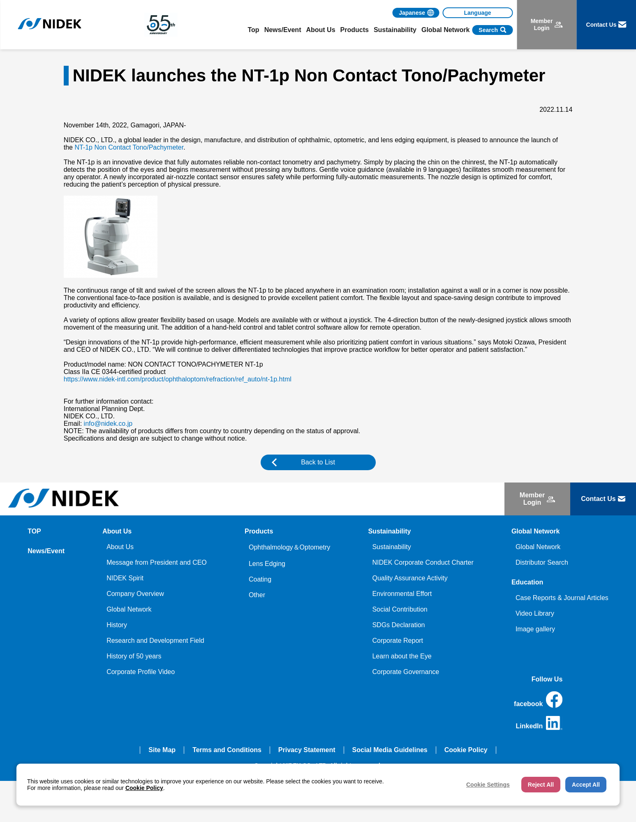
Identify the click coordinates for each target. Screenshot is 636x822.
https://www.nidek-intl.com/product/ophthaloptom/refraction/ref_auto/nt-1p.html (177, 379)
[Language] (477, 12)
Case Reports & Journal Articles (562, 597)
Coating (260, 579)
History (116, 624)
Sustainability (391, 546)
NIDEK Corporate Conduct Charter (422, 562)
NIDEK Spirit (124, 578)
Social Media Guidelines (390, 749)
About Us (120, 546)
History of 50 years (133, 656)
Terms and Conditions (226, 749)
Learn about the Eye (401, 656)
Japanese (412, 12)
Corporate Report (397, 640)
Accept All (586, 784)
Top (253, 29)
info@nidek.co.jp (108, 423)
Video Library (535, 613)
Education (527, 582)
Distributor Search (542, 562)
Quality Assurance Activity (409, 578)
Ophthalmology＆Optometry (289, 547)
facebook (538, 699)
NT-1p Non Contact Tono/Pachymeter (128, 147)
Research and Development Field (155, 640)
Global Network (128, 609)
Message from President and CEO (156, 562)
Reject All (541, 784)
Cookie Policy (466, 749)
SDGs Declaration (398, 624)
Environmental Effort (402, 593)
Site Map (162, 749)
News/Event (282, 29)
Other (257, 594)
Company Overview (135, 593)
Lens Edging (267, 563)
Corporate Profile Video (140, 671)
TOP (34, 531)
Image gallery (535, 629)
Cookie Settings (488, 784)
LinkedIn (539, 723)
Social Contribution (399, 609)
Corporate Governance (405, 671)
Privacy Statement (306, 749)
